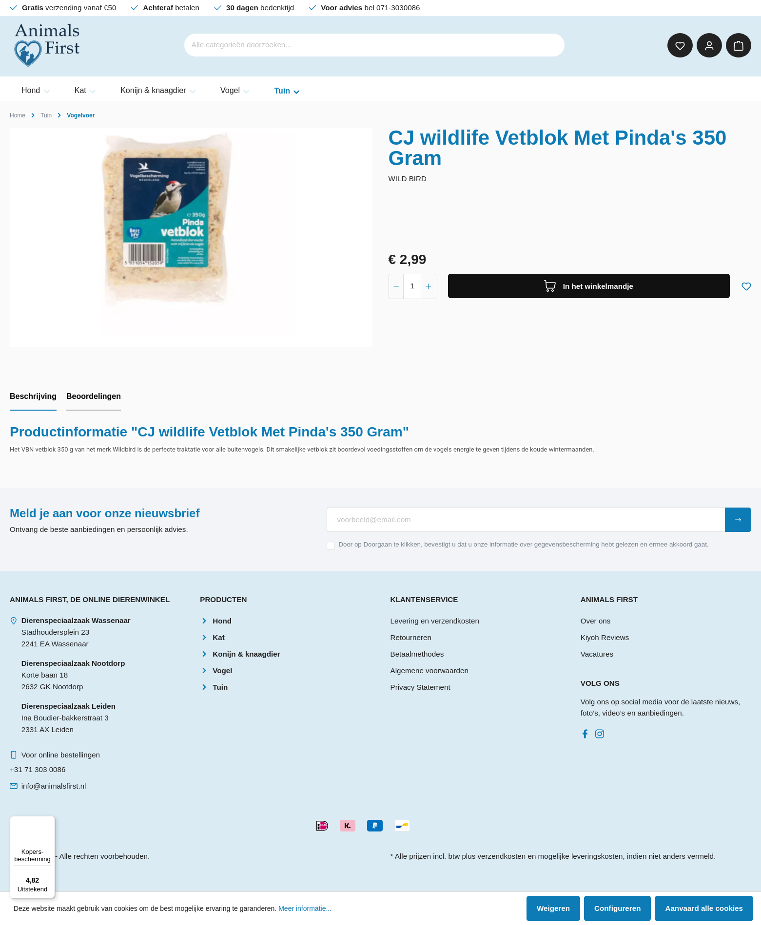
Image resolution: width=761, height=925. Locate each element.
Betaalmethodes (417, 654)
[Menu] (49, 822)
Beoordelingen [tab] (93, 396)
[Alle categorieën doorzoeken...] (361, 45)
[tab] (33, 397)
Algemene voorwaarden (429, 670)
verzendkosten (501, 856)
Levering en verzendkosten (434, 621)
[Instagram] (601, 731)
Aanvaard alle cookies (704, 908)
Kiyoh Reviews (605, 637)
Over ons (596, 621)
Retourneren (410, 637)
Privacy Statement (420, 687)
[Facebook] (587, 731)
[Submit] (738, 520)
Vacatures (597, 654)
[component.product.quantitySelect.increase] (428, 286)
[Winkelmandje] (738, 45)
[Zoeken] (551, 45)
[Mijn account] (709, 45)
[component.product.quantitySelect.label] (412, 286)
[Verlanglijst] (680, 45)
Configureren (617, 908)
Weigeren (553, 908)
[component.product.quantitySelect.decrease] (396, 286)
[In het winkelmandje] (589, 286)
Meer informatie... (305, 908)
